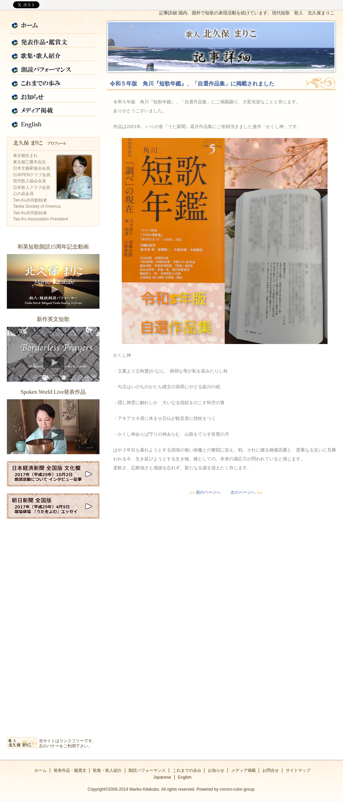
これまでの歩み (53, 82)
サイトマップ (298, 770)
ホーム (53, 27)
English (53, 123)
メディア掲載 (53, 109)
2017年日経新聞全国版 (53, 473)
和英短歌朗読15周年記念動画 (53, 281)
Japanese (162, 777)
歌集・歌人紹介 (53, 54)
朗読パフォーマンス (53, 68)
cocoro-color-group (237, 789)
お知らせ (53, 96)
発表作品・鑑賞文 (53, 41)
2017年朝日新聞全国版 (53, 506)
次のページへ (246, 492)
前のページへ (204, 492)
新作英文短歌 (53, 354)
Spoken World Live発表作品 (53, 426)
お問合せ (270, 770)
